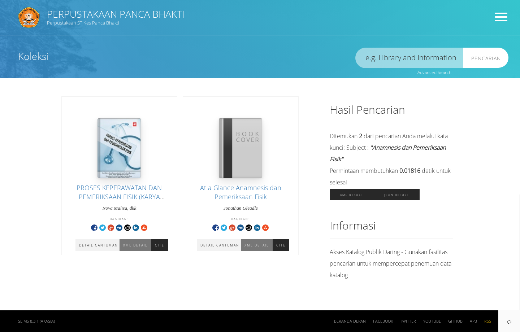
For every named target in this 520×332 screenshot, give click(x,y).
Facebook (383, 321)
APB (473, 321)
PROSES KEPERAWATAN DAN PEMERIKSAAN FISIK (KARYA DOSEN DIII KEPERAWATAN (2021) (119, 196)
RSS (487, 321)
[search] (409, 58)
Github (455, 321)
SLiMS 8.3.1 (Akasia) (36, 321)
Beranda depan (350, 321)
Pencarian (486, 58)
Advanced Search (434, 72)
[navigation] (509, 321)
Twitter (408, 321)
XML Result (351, 195)
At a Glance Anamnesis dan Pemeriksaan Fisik (240, 192)
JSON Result (396, 195)
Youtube (432, 321)
